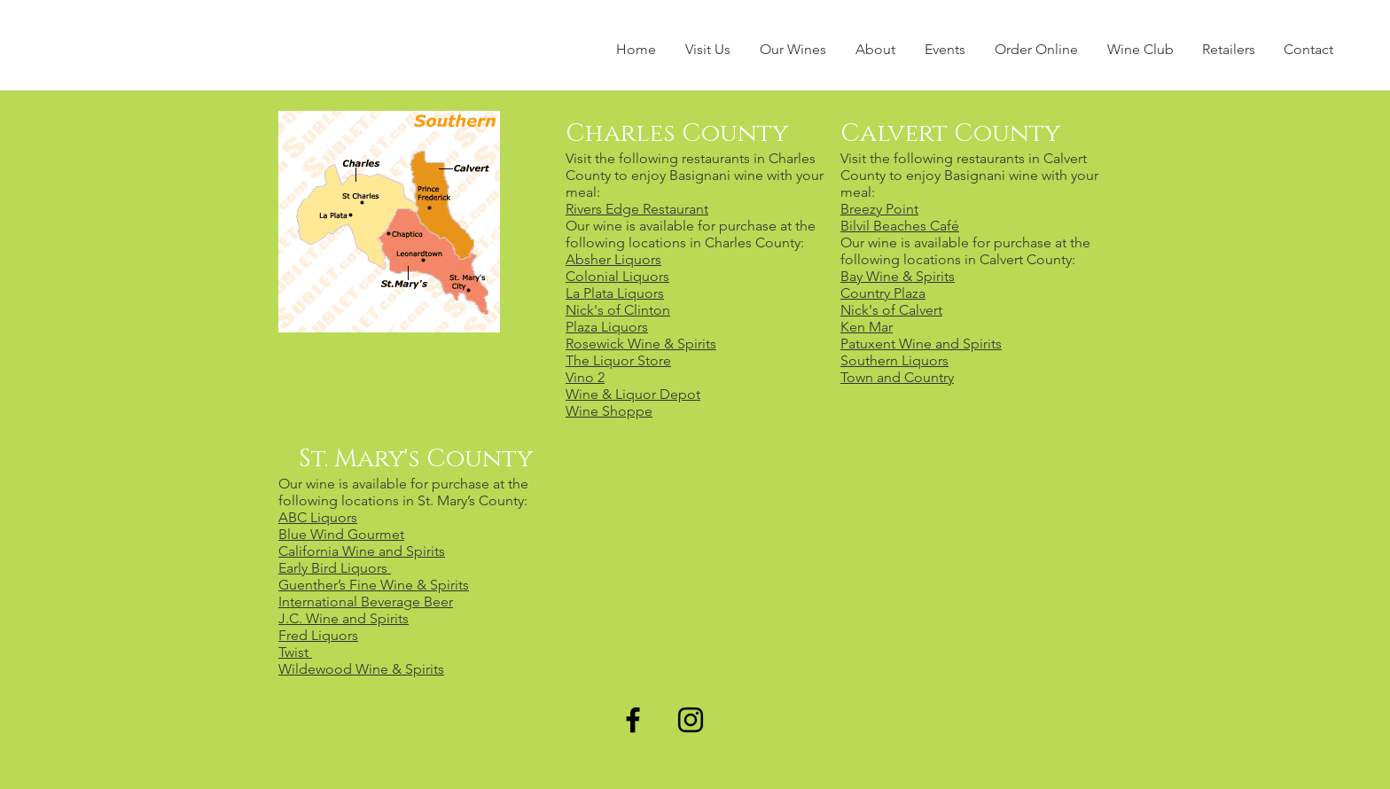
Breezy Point (879, 208)
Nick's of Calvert (891, 309)
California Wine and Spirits (361, 551)
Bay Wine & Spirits (897, 276)
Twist (295, 652)
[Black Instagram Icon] (690, 720)
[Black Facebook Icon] (633, 720)
